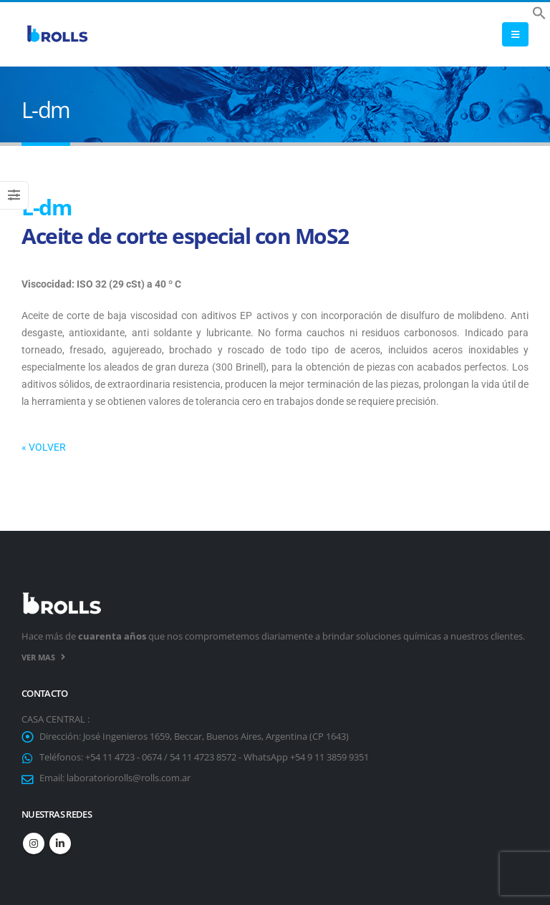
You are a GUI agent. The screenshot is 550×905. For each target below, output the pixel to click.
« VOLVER (43, 447)
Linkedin (60, 843)
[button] (539, 12)
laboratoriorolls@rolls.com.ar (128, 778)
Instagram (33, 843)
